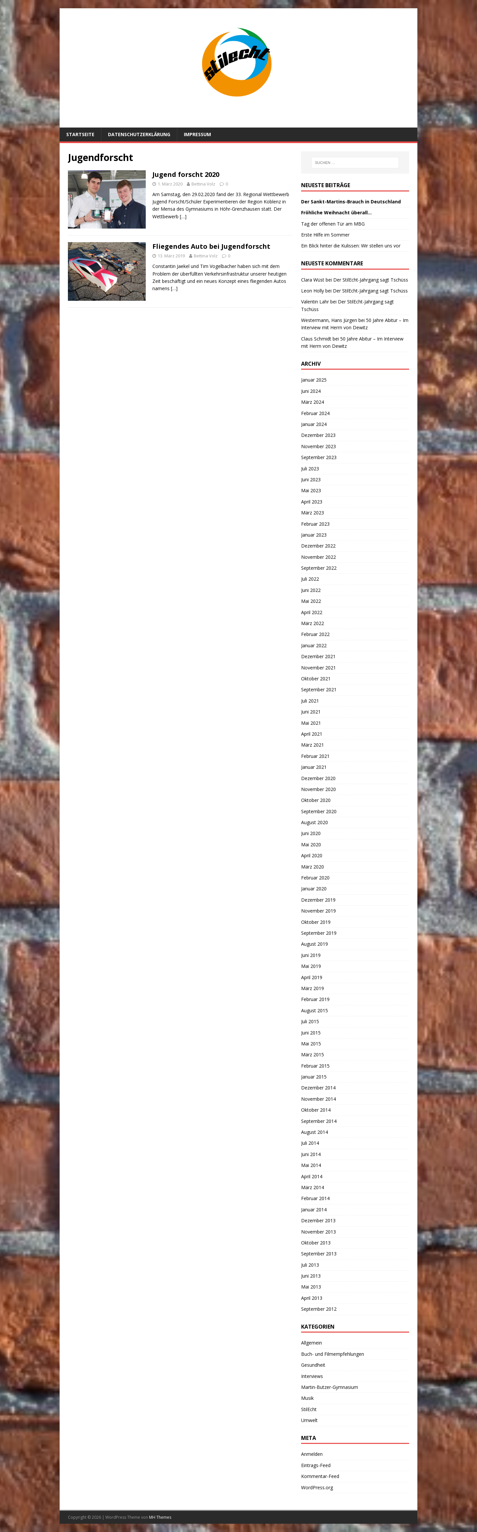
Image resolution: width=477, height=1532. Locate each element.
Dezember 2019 (318, 900)
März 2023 (312, 512)
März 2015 (312, 1054)
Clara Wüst (312, 280)
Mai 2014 (311, 1165)
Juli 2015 (310, 1021)
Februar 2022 (315, 634)
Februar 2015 (315, 1066)
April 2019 (311, 977)
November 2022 (318, 557)
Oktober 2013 (316, 1243)
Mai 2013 (311, 1287)
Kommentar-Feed (320, 1476)
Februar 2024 (315, 413)
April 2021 (311, 734)
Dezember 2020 (318, 778)
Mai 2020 (311, 844)
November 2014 (318, 1099)
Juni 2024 (311, 391)
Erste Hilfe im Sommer (325, 235)
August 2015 (314, 1010)
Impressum (197, 134)
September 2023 (319, 457)
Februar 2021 (315, 756)
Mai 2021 (311, 723)
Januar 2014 (314, 1209)
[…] (183, 216)
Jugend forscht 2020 (185, 174)
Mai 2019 (311, 966)
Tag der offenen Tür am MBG (333, 224)
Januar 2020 (314, 888)
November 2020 (318, 789)
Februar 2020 (315, 877)
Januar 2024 (314, 424)
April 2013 (311, 1298)
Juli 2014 (310, 1143)
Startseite (80, 134)
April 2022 (311, 612)
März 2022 (312, 623)
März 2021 (312, 745)
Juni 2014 (311, 1154)
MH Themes (160, 1517)
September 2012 (319, 1309)
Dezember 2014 (318, 1087)
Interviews (312, 1376)
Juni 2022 (311, 590)
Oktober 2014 (316, 1110)
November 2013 (318, 1232)
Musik (307, 1398)
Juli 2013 (310, 1265)
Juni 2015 (311, 1033)
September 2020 (319, 811)
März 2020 (312, 867)
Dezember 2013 (318, 1220)
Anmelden (312, 1454)
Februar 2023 (315, 524)
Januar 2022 (314, 645)
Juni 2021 (311, 712)
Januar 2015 (314, 1077)
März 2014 (312, 1187)
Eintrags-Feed (316, 1465)
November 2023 (318, 446)
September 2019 (319, 933)
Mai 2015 (311, 1043)
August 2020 (314, 822)
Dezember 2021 (318, 656)
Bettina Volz (203, 184)
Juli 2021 (310, 701)
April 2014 (311, 1176)
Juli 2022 (310, 579)
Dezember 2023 (318, 435)
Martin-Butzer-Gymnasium (329, 1387)
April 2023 (311, 502)
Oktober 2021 (316, 678)
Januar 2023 (314, 535)
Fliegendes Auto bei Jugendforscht (211, 246)
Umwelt (309, 1420)
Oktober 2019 (316, 922)
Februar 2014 (315, 1198)
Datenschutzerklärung (139, 134)
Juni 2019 (311, 955)
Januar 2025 (314, 380)
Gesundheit (313, 1365)
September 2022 (319, 568)
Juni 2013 (311, 1276)
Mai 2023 (311, 490)
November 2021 (318, 667)
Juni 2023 (311, 479)
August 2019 (314, 944)
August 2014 (314, 1132)
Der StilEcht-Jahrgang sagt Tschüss (370, 280)
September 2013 (319, 1253)
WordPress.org (317, 1487)
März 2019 (312, 988)
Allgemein (311, 1343)
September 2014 (319, 1121)
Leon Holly (312, 291)
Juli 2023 (310, 468)
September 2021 (319, 689)
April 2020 (311, 855)
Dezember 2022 (318, 546)
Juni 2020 (311, 833)
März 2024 (312, 402)
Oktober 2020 (316, 800)
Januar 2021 (314, 767)
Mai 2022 (311, 601)
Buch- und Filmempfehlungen (332, 1354)
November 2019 (318, 911)
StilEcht (309, 1409)
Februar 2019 (315, 999)
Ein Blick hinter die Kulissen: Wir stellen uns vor (350, 245)
